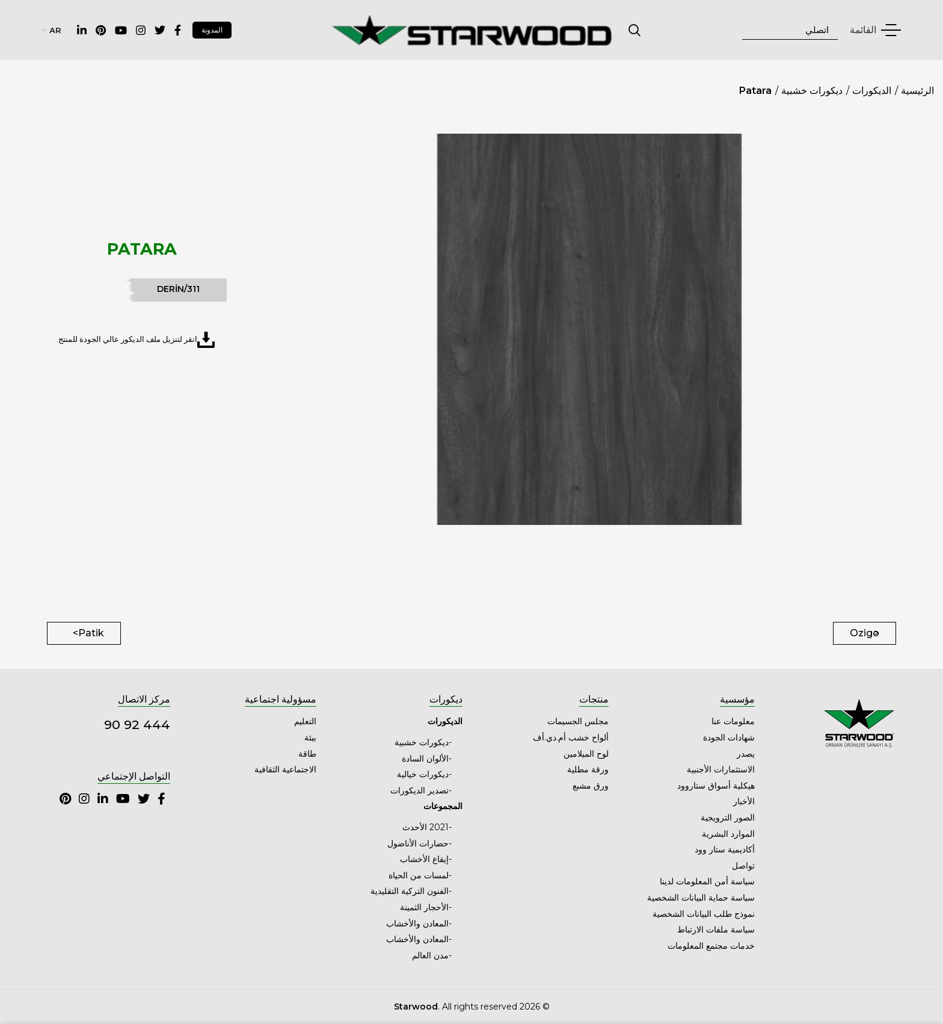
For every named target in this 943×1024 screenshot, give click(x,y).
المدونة (212, 29)
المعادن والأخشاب (417, 923)
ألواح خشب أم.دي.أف (571, 737)
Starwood (416, 1006)
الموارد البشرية (728, 833)
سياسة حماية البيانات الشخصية (701, 897)
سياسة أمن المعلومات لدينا (707, 881)
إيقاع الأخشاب (424, 859)
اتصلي (635, 30)
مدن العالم (430, 955)
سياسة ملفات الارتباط (716, 929)
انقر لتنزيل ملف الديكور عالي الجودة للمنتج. (136, 340)
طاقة (307, 753)
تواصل (743, 865)
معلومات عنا (733, 721)
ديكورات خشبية (812, 90)
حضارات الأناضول (418, 843)
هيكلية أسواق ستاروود (716, 785)
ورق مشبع (591, 785)
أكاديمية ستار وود (725, 849)
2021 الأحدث (425, 827)
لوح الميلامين (586, 753)
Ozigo (864, 633)
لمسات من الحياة (419, 875)
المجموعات (442, 806)
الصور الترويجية (728, 817)
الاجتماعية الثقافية (285, 769)
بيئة (310, 737)
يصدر (746, 753)
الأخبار (744, 801)
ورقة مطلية (588, 769)
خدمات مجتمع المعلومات (711, 945)
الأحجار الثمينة (424, 907)
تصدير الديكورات (419, 790)
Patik (91, 633)
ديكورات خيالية (423, 774)
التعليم (305, 721)
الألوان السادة (425, 758)
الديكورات (871, 90)
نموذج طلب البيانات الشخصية (704, 913)
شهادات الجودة (729, 737)
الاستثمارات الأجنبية (721, 769)
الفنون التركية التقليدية (409, 891)
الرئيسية (917, 90)
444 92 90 (137, 724)
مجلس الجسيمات (578, 721)
